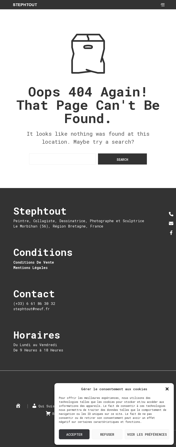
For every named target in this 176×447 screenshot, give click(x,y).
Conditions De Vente (33, 262)
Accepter (74, 434)
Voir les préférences (147, 434)
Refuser (107, 434)
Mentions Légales (30, 267)
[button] (167, 389)
